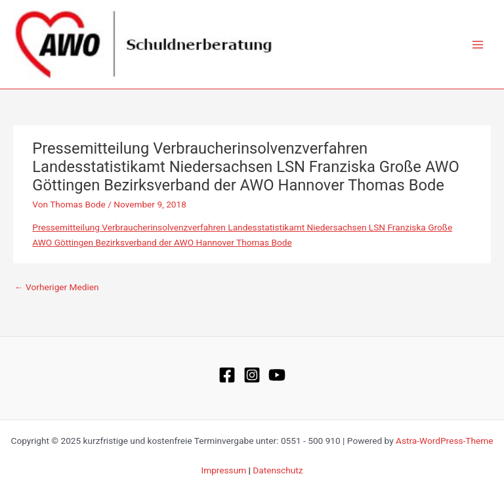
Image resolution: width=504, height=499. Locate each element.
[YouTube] (276, 374)
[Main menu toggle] (478, 44)
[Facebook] (227, 374)
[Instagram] (252, 374)
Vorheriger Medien (56, 287)
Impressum (223, 470)
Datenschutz (278, 470)
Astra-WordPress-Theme (444, 440)
